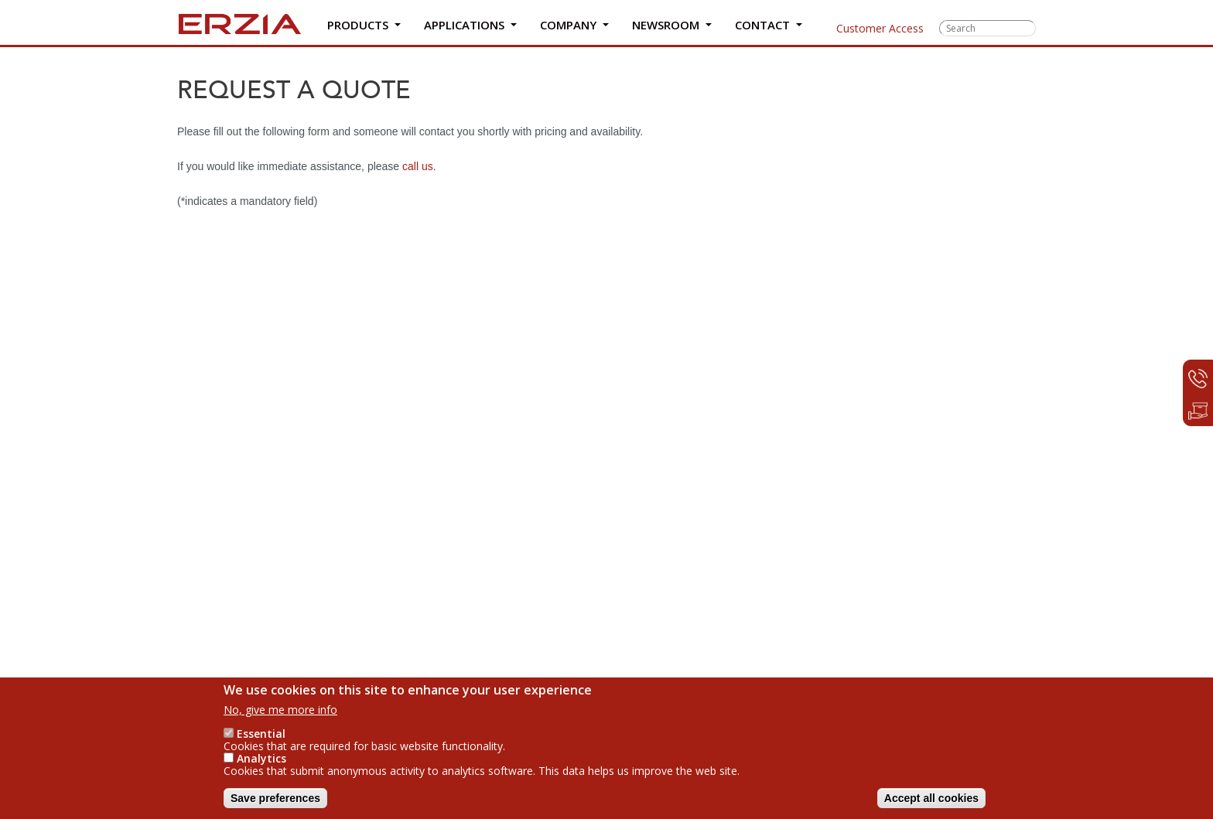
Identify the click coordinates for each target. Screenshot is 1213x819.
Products (359, 28)
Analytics (261, 758)
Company (567, 28)
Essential (261, 733)
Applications (464, 28)
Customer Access (869, 28)
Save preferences (275, 798)
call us (417, 166)
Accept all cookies (931, 798)
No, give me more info (280, 709)
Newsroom (665, 28)
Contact (762, 28)
